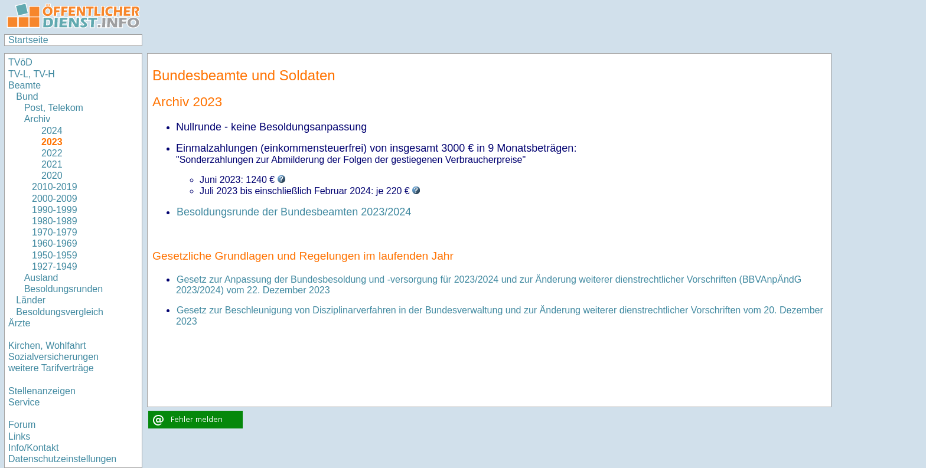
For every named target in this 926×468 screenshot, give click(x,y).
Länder (30, 300)
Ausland (41, 278)
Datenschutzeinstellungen (62, 459)
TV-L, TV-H (31, 74)
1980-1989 (54, 221)
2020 (47, 176)
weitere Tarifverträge (51, 368)
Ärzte (19, 323)
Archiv (37, 119)
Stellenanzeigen (42, 391)
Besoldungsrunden (63, 289)
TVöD (20, 62)
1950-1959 (54, 255)
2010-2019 (54, 187)
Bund (27, 96)
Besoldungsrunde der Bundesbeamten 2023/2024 (294, 212)
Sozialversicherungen (53, 357)
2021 (47, 164)
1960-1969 (54, 243)
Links (19, 436)
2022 (47, 153)
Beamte (24, 85)
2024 (47, 131)
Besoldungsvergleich (59, 312)
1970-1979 (54, 232)
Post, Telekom (53, 108)
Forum (21, 425)
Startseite (28, 40)
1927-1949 (54, 266)
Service (24, 402)
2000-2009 (54, 199)
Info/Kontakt (33, 448)
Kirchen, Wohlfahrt (47, 346)
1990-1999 (54, 210)
